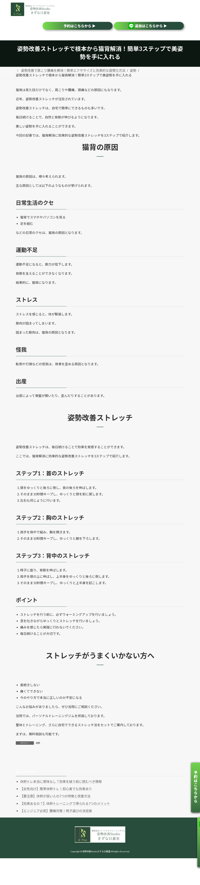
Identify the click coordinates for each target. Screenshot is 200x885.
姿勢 (38, 743)
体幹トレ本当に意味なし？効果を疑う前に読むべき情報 (61, 781)
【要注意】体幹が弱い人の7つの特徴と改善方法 (55, 796)
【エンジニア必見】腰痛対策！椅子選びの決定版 (56, 811)
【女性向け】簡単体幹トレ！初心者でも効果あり (56, 789)
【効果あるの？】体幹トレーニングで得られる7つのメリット (65, 804)
